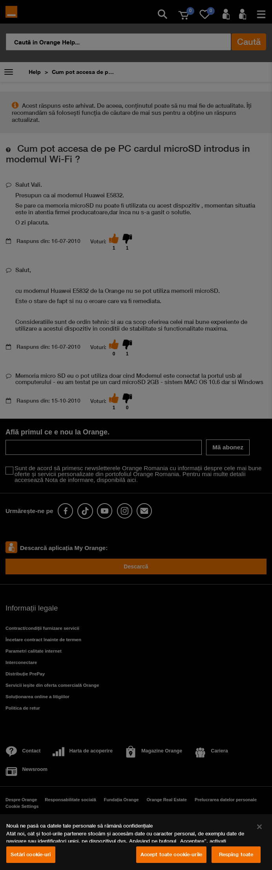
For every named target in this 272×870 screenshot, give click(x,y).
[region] (136, 842)
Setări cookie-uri (31, 854)
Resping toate (236, 854)
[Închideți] (259, 826)
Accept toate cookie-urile (171, 854)
